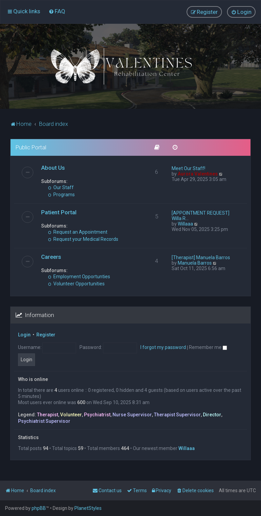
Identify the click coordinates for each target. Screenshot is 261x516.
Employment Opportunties (79, 276)
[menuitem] (57, 11)
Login (24, 334)
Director (212, 414)
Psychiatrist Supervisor (44, 421)
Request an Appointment (77, 232)
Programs (61, 194)
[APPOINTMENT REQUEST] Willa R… (200, 215)
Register (45, 334)
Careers (51, 256)
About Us (53, 167)
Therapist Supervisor (177, 414)
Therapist (47, 414)
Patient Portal (58, 212)
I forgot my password (163, 347)
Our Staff (61, 187)
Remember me (208, 347)
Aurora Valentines (198, 174)
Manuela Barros (195, 263)
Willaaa (185, 224)
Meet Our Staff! (188, 168)
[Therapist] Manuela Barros (201, 257)
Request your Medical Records (83, 239)
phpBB (39, 508)
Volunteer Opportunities (76, 283)
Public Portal (31, 147)
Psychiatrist (97, 414)
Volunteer (71, 414)
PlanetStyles (88, 508)
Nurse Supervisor (132, 414)
